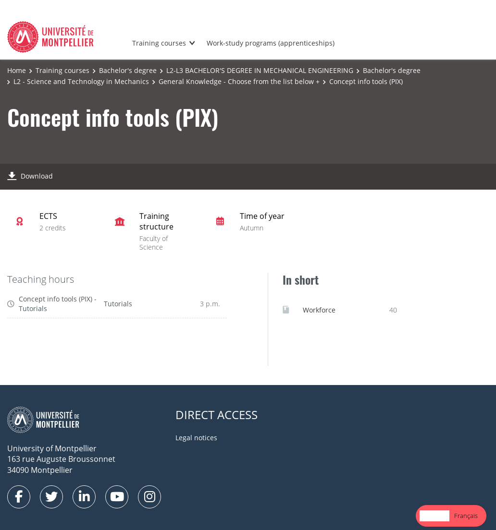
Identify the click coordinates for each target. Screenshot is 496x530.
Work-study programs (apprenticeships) (271, 43)
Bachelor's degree (128, 70)
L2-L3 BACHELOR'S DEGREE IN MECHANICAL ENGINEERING (259, 70)
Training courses (159, 43)
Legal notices (196, 437)
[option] (466, 515)
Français (466, 515)
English (434, 515)
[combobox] (434, 515)
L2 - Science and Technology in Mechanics (81, 81)
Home (16, 70)
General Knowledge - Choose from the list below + (239, 81)
